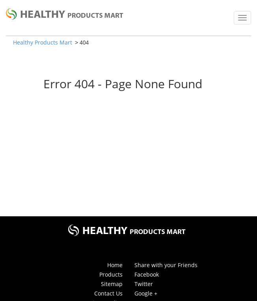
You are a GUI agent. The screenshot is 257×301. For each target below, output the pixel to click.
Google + (145, 293)
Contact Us (108, 293)
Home (115, 265)
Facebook (146, 274)
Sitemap (112, 284)
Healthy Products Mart (42, 42)
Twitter (143, 284)
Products (111, 274)
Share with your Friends (165, 265)
